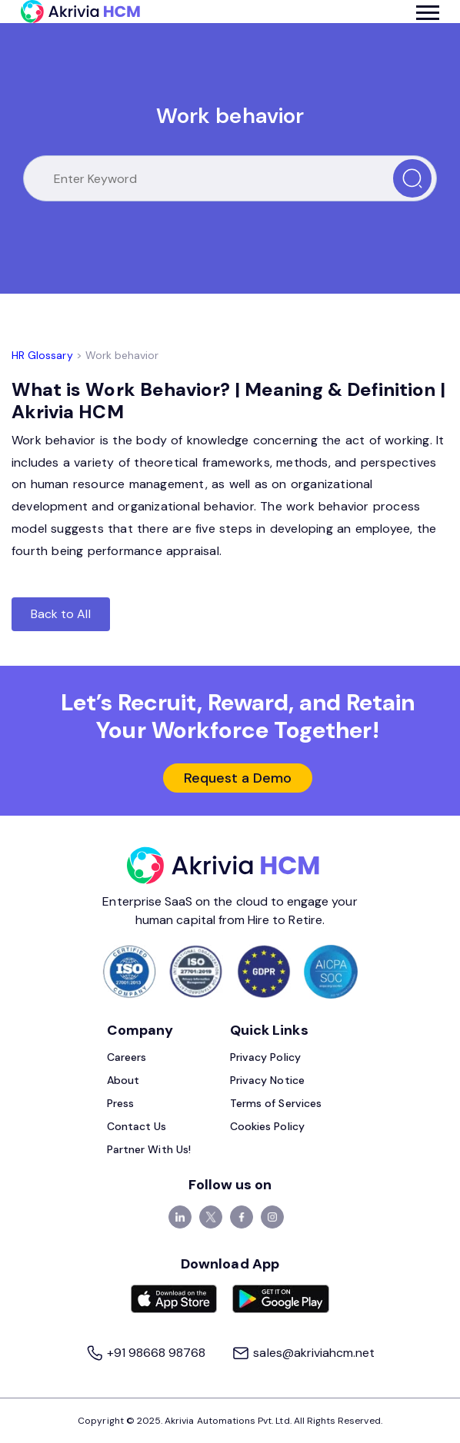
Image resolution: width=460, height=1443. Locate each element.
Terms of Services (276, 1103)
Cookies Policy (267, 1126)
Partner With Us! (149, 1149)
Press (120, 1103)
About (123, 1080)
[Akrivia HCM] (80, 11)
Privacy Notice (267, 1080)
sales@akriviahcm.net (303, 1353)
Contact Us (137, 1126)
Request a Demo (238, 778)
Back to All (61, 614)
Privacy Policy (265, 1057)
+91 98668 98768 (147, 1353)
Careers (126, 1057)
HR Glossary (42, 355)
